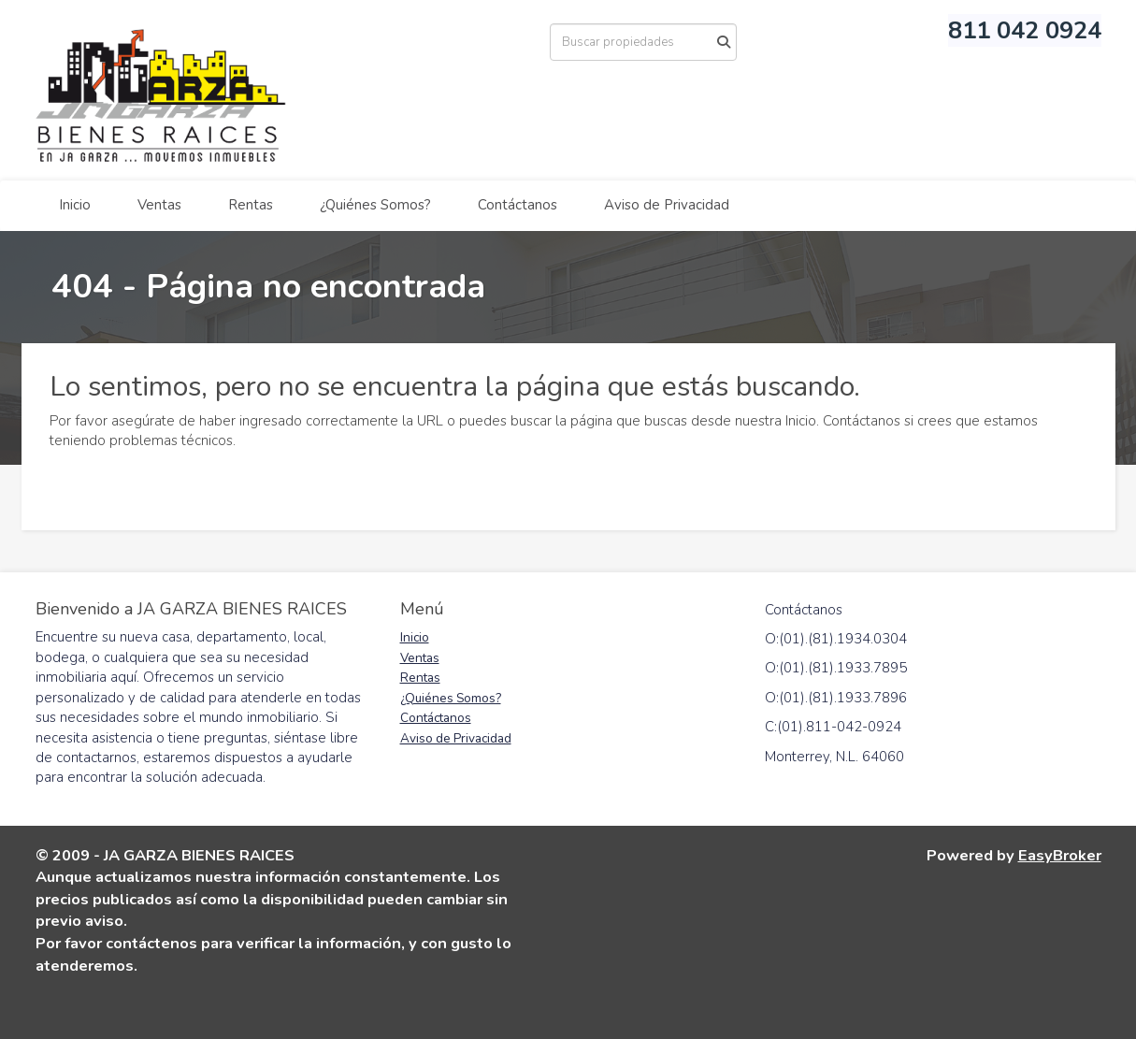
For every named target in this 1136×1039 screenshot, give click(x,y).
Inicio (75, 204)
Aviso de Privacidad (666, 204)
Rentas (250, 204)
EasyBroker (1059, 855)
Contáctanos (517, 204)
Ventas (159, 204)
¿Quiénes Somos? (375, 204)
